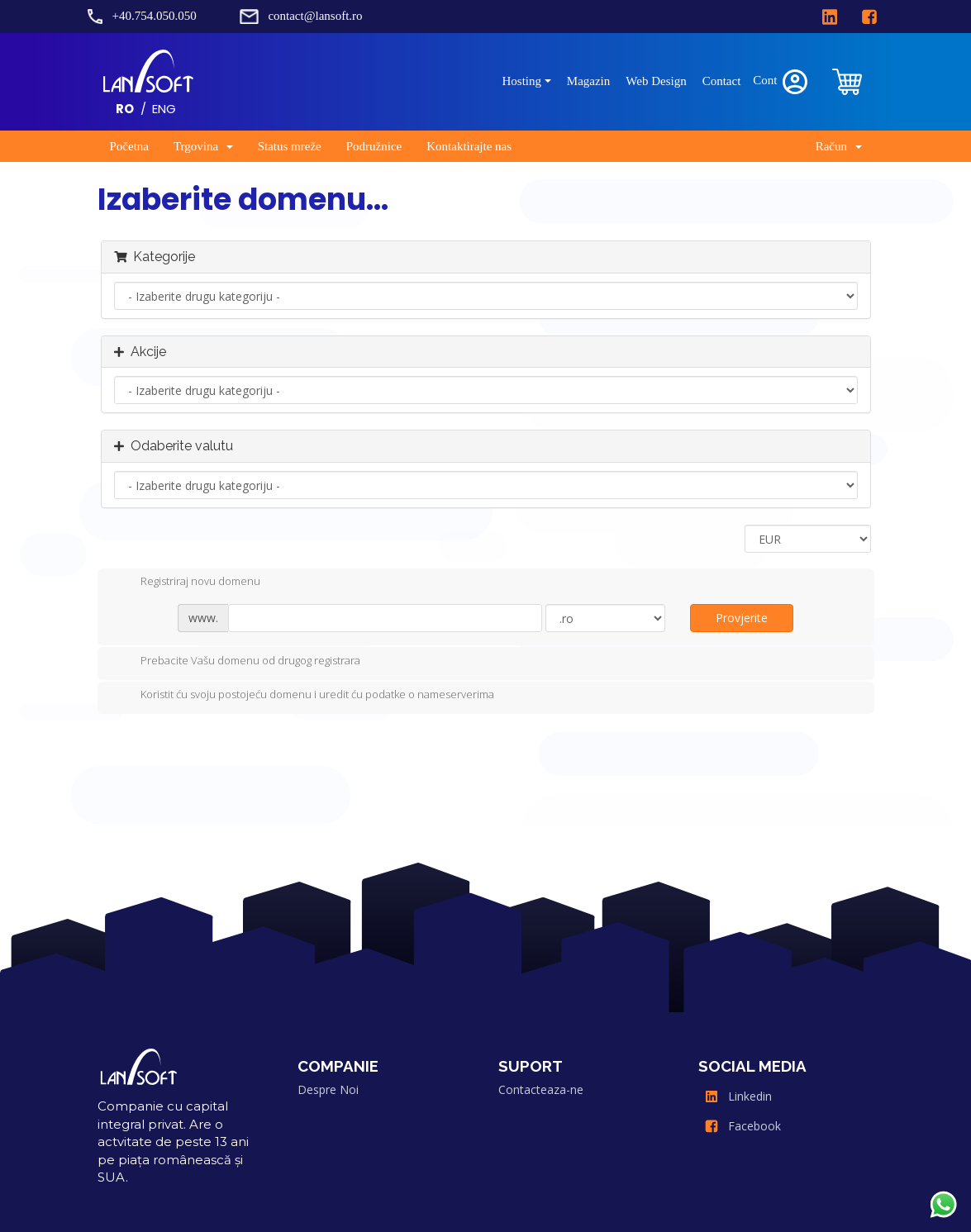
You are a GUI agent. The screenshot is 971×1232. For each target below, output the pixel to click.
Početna (129, 146)
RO (125, 108)
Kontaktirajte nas (469, 146)
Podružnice (374, 146)
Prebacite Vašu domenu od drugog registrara (237, 662)
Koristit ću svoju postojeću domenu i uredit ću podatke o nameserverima (304, 696)
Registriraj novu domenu (187, 582)
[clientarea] (847, 81)
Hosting (521, 81)
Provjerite (742, 618)
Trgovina (203, 146)
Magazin (588, 81)
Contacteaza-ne (540, 1089)
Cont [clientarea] (781, 82)
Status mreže (289, 146)
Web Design (656, 81)
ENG (164, 108)
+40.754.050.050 (154, 15)
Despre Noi (328, 1089)
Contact (721, 81)
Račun (839, 146)
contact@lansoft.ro (315, 15)
